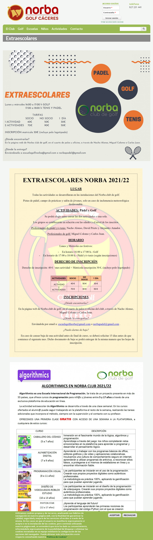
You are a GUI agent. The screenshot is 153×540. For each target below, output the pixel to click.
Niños (44, 29)
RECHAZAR (130, 517)
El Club (10, 29)
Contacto (76, 29)
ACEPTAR (114, 517)
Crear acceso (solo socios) (112, 22)
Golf (21, 29)
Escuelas (32, 29)
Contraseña (109, 12)
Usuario (107, 7)
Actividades (59, 29)
